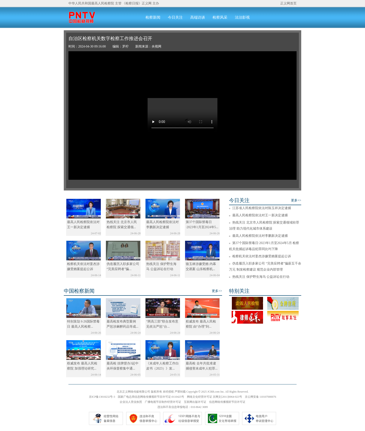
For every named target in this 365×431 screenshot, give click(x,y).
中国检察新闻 (79, 291)
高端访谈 (197, 17)
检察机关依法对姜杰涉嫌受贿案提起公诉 (261, 256)
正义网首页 (288, 3)
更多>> (296, 200)
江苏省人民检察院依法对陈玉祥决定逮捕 (261, 208)
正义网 (147, 3)
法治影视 (242, 17)
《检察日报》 (132, 3)
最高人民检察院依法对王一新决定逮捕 (260, 215)
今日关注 (175, 17)
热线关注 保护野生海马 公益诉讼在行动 (260, 276)
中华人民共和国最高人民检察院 (91, 3)
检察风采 (220, 17)
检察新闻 (152, 17)
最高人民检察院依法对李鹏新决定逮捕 (260, 236)
